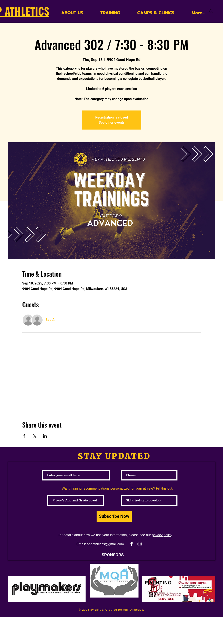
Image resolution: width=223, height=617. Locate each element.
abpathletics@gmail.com (105, 544)
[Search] (210, 11)
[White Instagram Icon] (139, 544)
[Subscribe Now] (114, 516)
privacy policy (162, 535)
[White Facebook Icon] (131, 544)
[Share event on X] (35, 436)
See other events (112, 122)
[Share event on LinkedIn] (45, 436)
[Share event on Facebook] (24, 436)
